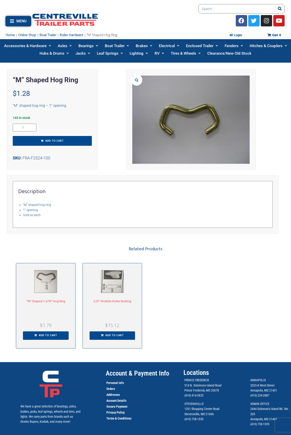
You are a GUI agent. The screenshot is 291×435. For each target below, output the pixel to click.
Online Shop (27, 35)
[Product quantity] (24, 127)
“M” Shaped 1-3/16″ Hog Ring (45, 301)
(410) (253, 424)
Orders (110, 389)
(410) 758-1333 (193, 419)
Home (10, 35)
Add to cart (54, 141)
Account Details (116, 400)
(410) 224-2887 (259, 395)
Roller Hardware (71, 35)
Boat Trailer (48, 35)
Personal (112, 383)
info (121, 383)
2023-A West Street (262, 385)
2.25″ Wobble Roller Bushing (112, 301)
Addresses (113, 395)
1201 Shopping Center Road (201, 409)
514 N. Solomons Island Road (202, 385)
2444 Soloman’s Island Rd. (266, 409)
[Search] (279, 8)
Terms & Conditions (118, 418)
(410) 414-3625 (193, 395)
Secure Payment (116, 406)
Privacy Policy (115, 412)
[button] (18, 21)
